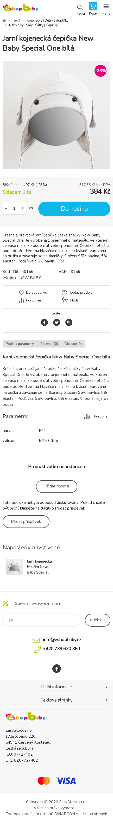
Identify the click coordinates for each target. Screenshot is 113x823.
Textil (16, 20)
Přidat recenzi (56, 486)
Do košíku (74, 209)
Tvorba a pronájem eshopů (29, 813)
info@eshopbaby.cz (62, 640)
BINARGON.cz (66, 813)
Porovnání (34, 300)
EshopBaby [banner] (20, 9)
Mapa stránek (95, 813)
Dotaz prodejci (81, 292)
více (61, 261)
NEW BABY (30, 277)
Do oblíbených (37, 292)
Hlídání (75, 300)
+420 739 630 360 (61, 649)
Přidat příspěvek (26, 521)
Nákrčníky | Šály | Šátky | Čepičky (33, 25)
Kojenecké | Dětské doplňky (47, 20)
